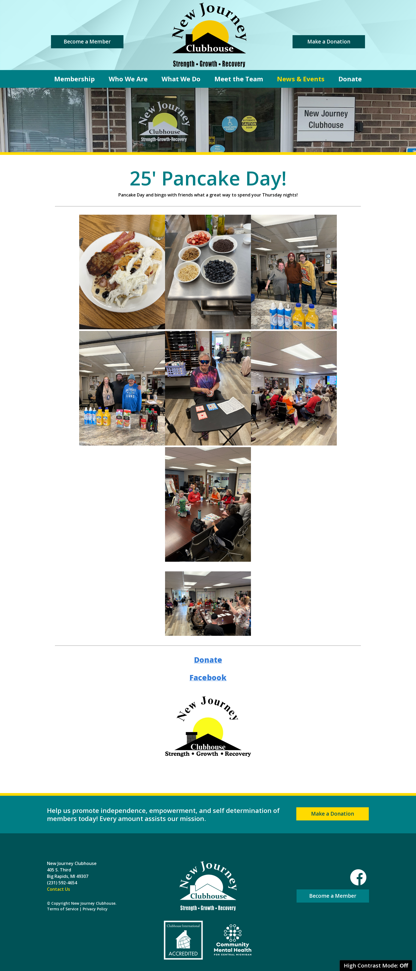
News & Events (300, 78)
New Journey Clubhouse (209, 35)
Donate (350, 78)
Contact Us (58, 889)
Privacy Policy (95, 908)
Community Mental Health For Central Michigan (233, 940)
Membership (74, 78)
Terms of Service (62, 908)
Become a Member (87, 41)
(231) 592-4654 (62, 883)
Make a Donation (328, 41)
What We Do (181, 78)
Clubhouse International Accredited (183, 940)
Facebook (358, 877)
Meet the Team (238, 78)
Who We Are (128, 78)
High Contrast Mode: (376, 965)
